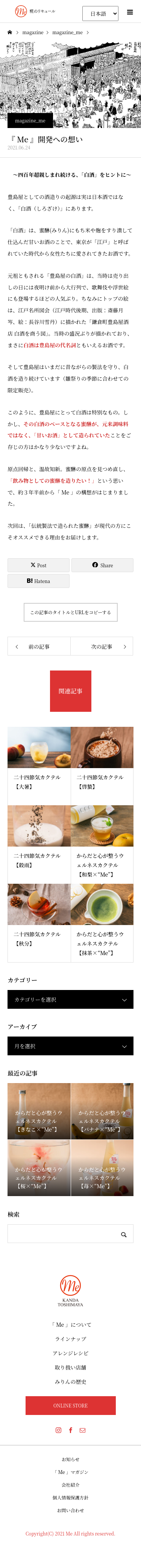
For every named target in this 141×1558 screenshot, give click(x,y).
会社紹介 (70, 1484)
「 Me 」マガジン (71, 1472)
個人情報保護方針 (70, 1497)
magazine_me (30, 120)
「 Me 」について (71, 1324)
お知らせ (71, 1459)
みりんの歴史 (70, 1381)
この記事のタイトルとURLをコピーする (70, 612)
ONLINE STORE (70, 1405)
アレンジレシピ (70, 1353)
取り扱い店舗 (70, 1367)
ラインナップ (70, 1339)
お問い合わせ (70, 1510)
